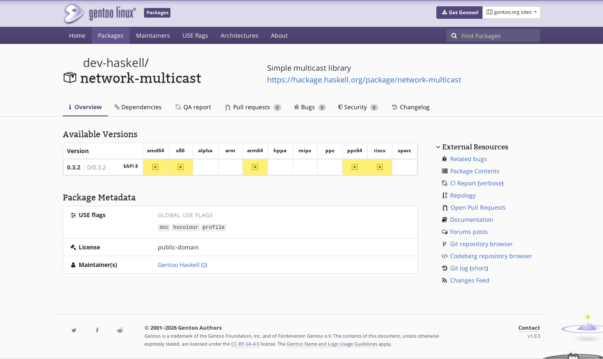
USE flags (195, 35)
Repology (463, 195)
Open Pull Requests (478, 207)
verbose (490, 183)
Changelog (410, 107)
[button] (459, 12)
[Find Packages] (500, 35)
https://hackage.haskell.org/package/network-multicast (364, 79)
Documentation (471, 219)
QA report (192, 107)
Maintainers (153, 35)
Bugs (310, 107)
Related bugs (468, 159)
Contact (529, 327)
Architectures (239, 35)
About (279, 35)
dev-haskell (113, 62)
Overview (85, 107)
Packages (111, 35)
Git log (459, 268)
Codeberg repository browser (491, 256)
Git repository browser (481, 244)
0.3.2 (73, 167)
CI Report (463, 183)
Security (358, 107)
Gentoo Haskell (179, 264)
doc (164, 227)
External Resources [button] (475, 147)
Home (77, 35)
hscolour (185, 227)
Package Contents (475, 171)
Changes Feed (470, 280)
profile (214, 227)
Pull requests (253, 107)
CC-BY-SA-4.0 (245, 344)
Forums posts (469, 232)
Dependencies (138, 107)
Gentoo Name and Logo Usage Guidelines (332, 344)
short (479, 268)
